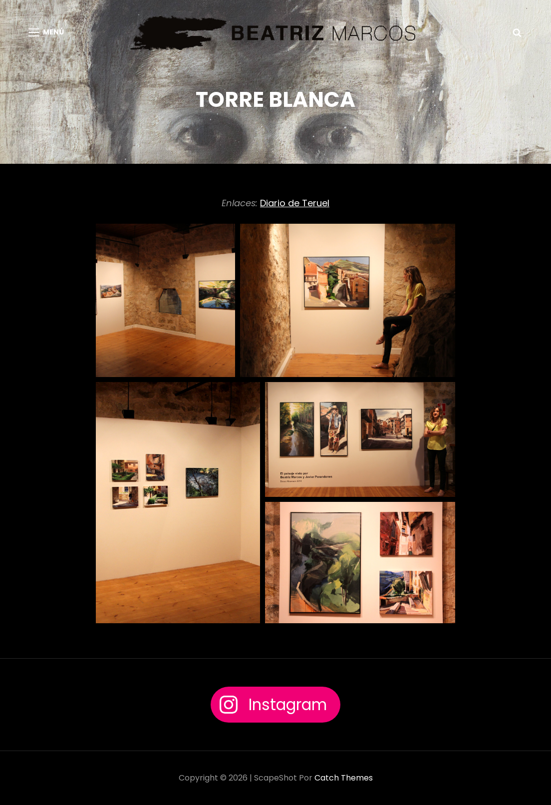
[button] (165, 300)
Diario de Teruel (294, 203)
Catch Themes (343, 778)
